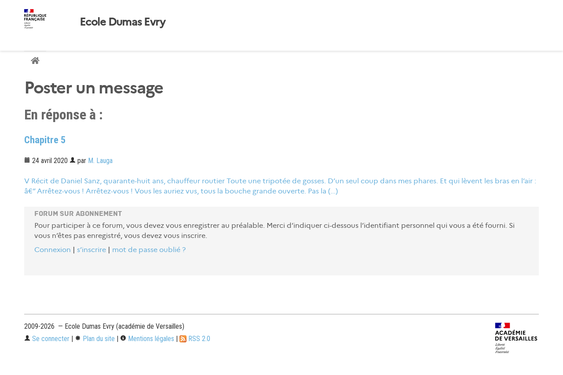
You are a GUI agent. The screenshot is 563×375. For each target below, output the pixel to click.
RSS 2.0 (194, 338)
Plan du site (95, 338)
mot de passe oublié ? (149, 249)
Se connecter (46, 338)
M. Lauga (100, 160)
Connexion (52, 249)
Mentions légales (147, 338)
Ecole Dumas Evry (122, 22)
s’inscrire (91, 249)
